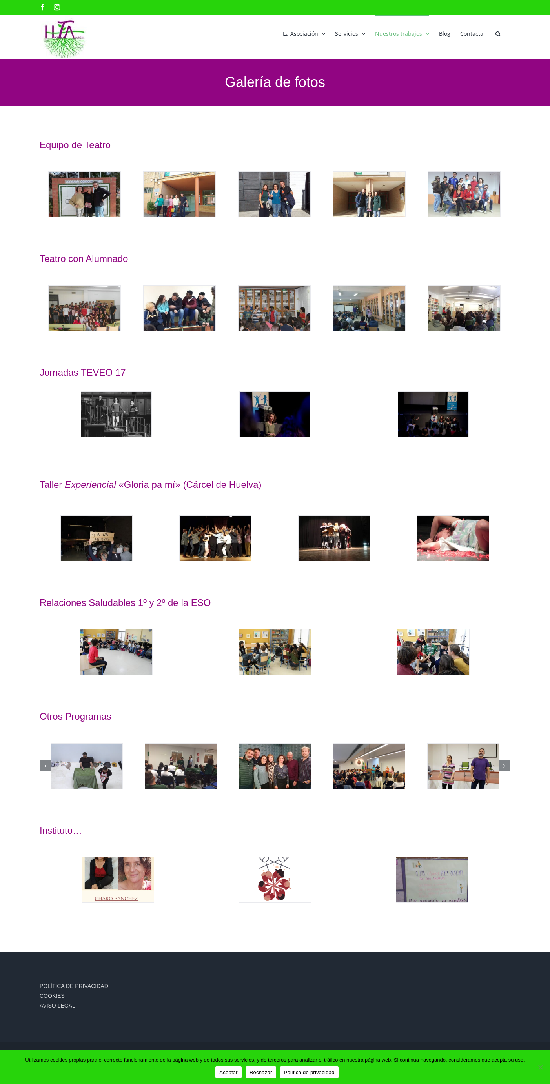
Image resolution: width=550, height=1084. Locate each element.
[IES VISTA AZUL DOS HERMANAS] (464, 308)
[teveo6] (433, 414)
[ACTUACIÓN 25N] (86, 766)
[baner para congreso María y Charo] (118, 879)
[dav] (369, 194)
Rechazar (261, 1072)
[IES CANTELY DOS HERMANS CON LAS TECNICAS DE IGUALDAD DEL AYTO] (179, 194)
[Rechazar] (540, 1067)
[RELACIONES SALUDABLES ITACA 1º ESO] (116, 652)
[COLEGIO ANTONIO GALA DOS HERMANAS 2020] (84, 194)
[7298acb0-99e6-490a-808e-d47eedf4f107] (96, 538)
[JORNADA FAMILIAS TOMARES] (369, 766)
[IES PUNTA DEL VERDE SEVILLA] (274, 308)
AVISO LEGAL (57, 1005)
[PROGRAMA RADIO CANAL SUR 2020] (275, 766)
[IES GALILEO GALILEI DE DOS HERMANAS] (274, 194)
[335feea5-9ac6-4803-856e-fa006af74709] (215, 538)
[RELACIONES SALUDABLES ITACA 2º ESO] (433, 652)
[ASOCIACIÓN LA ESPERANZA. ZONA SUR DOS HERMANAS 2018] (181, 766)
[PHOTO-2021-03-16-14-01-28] (432, 879)
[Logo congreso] (275, 879)
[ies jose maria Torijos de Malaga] (179, 308)
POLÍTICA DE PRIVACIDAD (74, 986)
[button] (498, 33)
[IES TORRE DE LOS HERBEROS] (464, 194)
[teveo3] (275, 414)
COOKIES (52, 996)
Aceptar (228, 1072)
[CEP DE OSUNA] (463, 766)
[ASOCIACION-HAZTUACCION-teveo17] (116, 414)
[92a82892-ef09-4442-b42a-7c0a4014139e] (334, 538)
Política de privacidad (309, 1072)
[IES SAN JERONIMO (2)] (369, 308)
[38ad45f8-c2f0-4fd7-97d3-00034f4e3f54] (453, 538)
